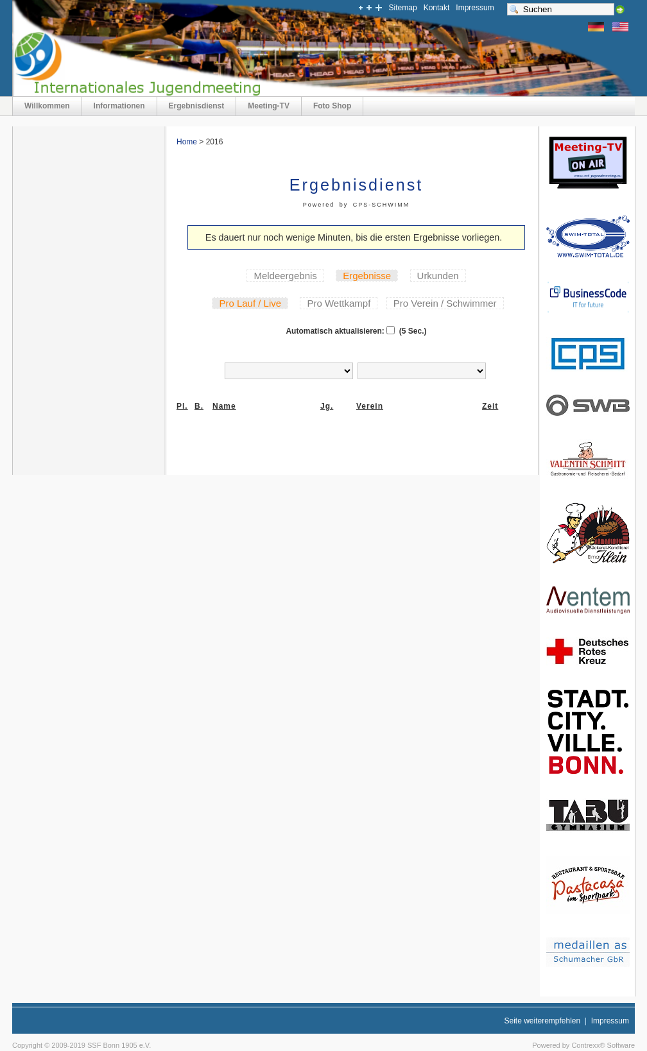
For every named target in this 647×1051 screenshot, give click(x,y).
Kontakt (437, 7)
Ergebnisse (367, 275)
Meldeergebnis (285, 275)
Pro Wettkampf (338, 303)
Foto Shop (332, 105)
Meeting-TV (268, 105)
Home (187, 141)
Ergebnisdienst (197, 105)
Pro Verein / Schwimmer (445, 303)
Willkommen (47, 105)
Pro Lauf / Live (250, 303)
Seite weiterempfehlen (542, 1020)
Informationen (119, 105)
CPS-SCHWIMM (381, 204)
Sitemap (403, 7)
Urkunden (438, 275)
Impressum (475, 7)
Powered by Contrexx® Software (583, 1045)
